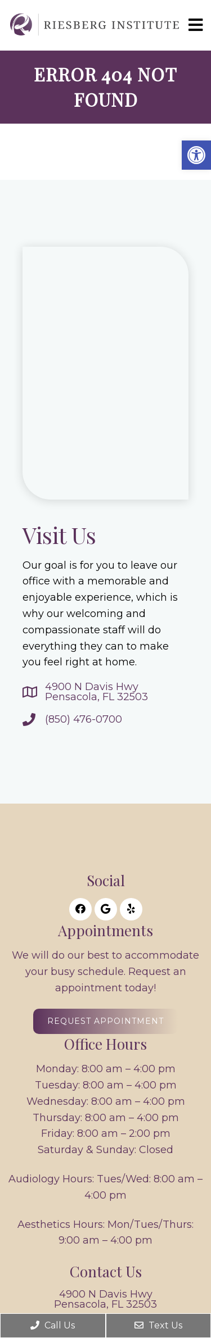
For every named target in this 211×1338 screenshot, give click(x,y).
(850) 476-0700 (83, 719)
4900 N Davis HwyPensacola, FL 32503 (96, 692)
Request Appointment (105, 1021)
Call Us (52, 1325)
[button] (196, 155)
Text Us (158, 1325)
